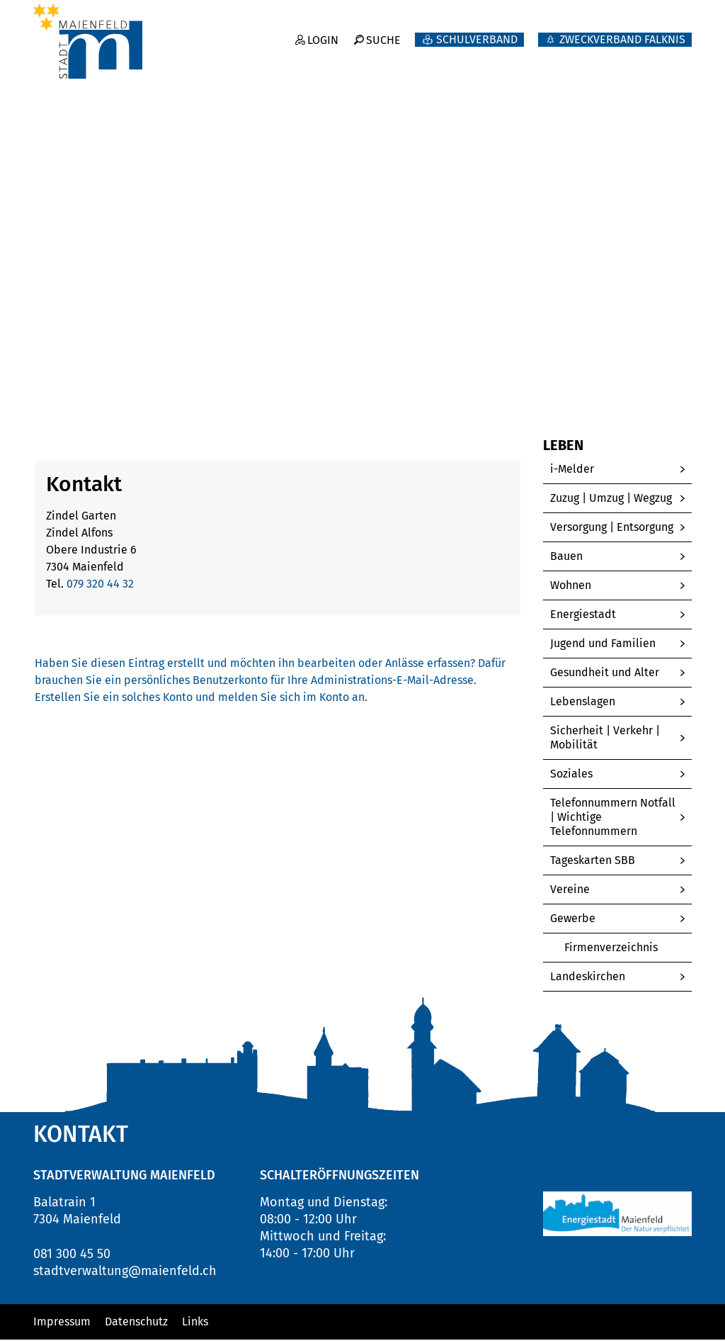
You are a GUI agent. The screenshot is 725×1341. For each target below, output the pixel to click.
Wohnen (570, 586)
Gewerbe (572, 919)
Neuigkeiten (394, 57)
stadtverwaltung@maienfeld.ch (125, 1272)
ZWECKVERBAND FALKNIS (622, 32)
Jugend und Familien (603, 644)
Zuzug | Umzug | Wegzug (611, 499)
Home (48, 384)
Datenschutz (136, 1323)
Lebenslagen (582, 702)
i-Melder (572, 470)
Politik (488, 57)
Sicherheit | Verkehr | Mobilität (605, 739)
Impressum (62, 1323)
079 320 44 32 (100, 585)
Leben (672, 57)
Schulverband (477, 32)
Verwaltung (580, 57)
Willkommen (279, 57)
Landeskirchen (587, 977)
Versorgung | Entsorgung (611, 528)
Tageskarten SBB (592, 861)
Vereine (570, 890)
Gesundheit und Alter (604, 673)
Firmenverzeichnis (628, 948)
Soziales (571, 775)
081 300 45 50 (71, 1255)
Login (322, 32)
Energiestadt (583, 615)
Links (195, 1323)
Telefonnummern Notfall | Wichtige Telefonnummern (612, 818)
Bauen (566, 557)
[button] (120, 385)
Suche (383, 32)
